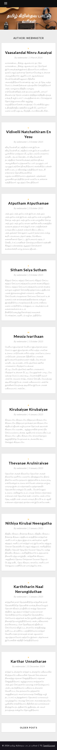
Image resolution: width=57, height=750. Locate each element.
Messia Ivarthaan (28, 336)
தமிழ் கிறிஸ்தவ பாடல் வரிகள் (28, 18)
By (21, 57)
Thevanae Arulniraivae (28, 463)
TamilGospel (49, 745)
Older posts (28, 727)
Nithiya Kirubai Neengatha (28, 523)
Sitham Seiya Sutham (29, 270)
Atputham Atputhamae (28, 203)
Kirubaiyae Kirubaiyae (28, 409)
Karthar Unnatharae (28, 661)
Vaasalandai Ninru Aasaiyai (28, 52)
